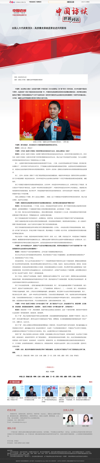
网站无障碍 (98, 233)
